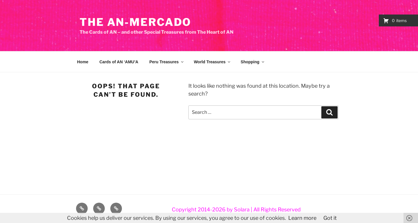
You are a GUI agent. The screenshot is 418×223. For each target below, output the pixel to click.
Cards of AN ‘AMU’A (118, 62)
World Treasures (212, 62)
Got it (330, 218)
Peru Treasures (166, 62)
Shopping (253, 62)
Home (83, 62)
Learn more (302, 218)
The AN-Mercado (135, 22)
